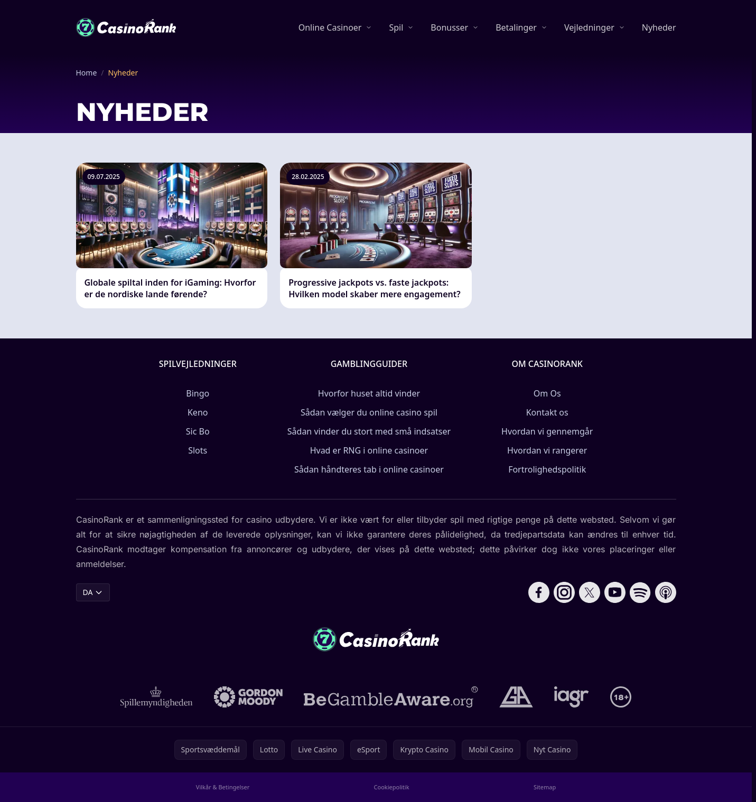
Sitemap (545, 787)
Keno (198, 412)
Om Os (547, 393)
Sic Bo (198, 431)
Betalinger (516, 27)
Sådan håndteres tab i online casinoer (369, 469)
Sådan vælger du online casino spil (369, 412)
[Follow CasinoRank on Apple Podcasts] (665, 592)
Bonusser (449, 27)
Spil (396, 27)
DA (93, 592)
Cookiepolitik (391, 787)
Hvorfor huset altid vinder (369, 393)
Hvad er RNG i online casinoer (369, 450)
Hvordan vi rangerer (547, 450)
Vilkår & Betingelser (222, 787)
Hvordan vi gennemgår (547, 431)
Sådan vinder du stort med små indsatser (369, 431)
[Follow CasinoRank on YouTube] (615, 592)
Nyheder (659, 27)
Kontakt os (547, 412)
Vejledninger (589, 27)
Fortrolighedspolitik (547, 469)
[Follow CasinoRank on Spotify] (640, 592)
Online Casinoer (330, 27)
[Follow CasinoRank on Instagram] (564, 592)
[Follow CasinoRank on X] (589, 592)
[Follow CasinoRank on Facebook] (538, 592)
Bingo (197, 393)
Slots (197, 450)
